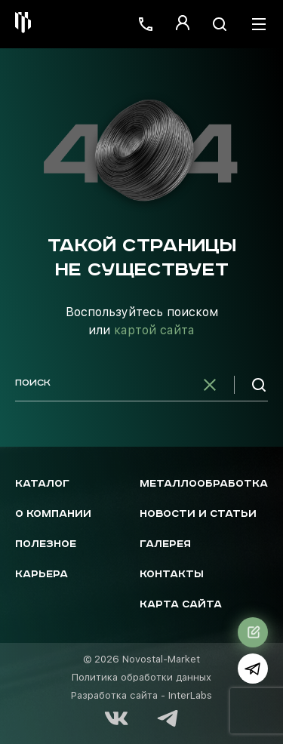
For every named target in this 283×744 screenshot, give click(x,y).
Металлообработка (204, 484)
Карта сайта (181, 604)
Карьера (41, 574)
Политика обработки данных (141, 677)
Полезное (45, 544)
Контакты (172, 574)
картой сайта (154, 330)
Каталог (42, 484)
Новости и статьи (198, 514)
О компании (53, 514)
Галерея (165, 544)
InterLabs (190, 695)
